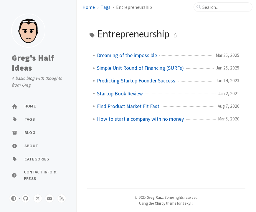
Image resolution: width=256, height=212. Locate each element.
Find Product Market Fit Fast (128, 106)
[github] (26, 198)
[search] (225, 7)
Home (88, 7)
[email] (49, 198)
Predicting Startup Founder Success (136, 80)
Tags (105, 7)
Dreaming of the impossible (127, 55)
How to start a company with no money (140, 119)
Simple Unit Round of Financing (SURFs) (140, 68)
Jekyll (187, 203)
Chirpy (160, 203)
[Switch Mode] (13, 198)
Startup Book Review (120, 93)
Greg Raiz (154, 197)
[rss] (61, 198)
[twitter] (38, 198)
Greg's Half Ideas (33, 63)
